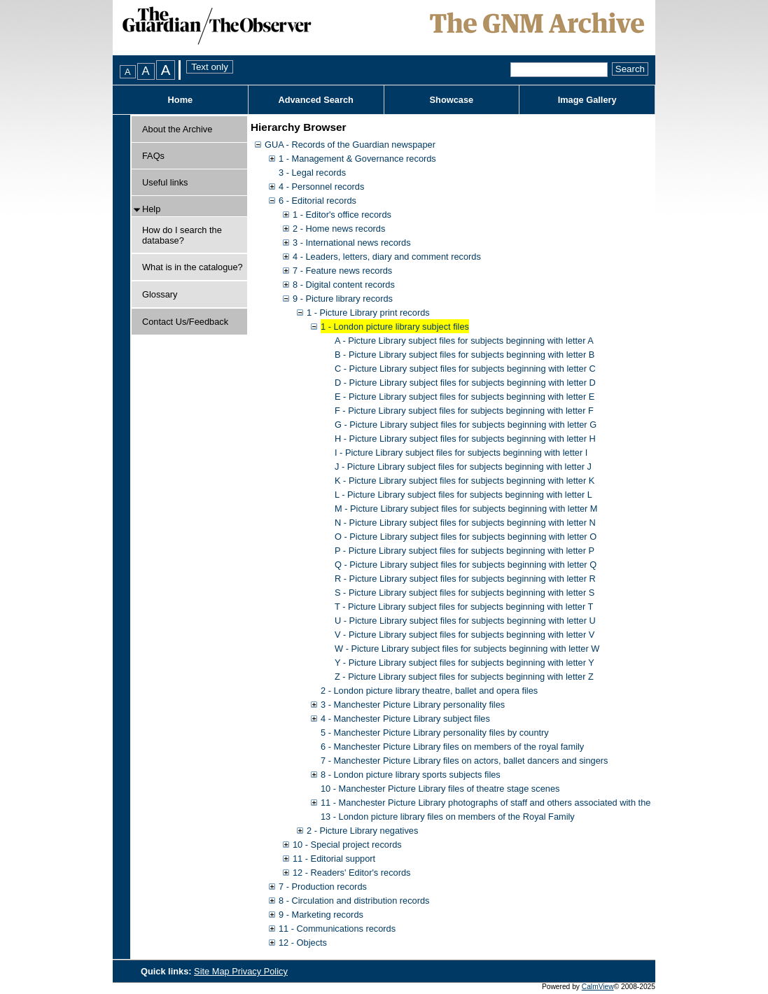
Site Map (213, 971)
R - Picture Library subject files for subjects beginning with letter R (465, 578)
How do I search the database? (182, 235)
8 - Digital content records (344, 284)
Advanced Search (315, 99)
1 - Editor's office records (342, 214)
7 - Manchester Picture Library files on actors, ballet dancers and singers (464, 760)
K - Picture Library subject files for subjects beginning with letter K (464, 480)
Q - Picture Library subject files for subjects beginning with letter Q (465, 564)
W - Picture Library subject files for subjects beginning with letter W (467, 648)
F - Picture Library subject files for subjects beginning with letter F (464, 410)
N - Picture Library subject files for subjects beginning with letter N (465, 522)
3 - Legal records (312, 172)
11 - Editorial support (334, 858)
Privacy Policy (260, 971)
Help (151, 209)
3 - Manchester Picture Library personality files (413, 704)
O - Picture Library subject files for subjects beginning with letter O (465, 536)
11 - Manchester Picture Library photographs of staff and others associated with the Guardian (505, 802)
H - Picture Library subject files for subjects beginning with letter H (465, 438)
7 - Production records (323, 886)
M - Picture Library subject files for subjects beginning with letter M (466, 508)
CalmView (598, 986)
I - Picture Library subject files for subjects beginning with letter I (461, 452)
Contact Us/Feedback (185, 321)
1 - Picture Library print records (368, 312)
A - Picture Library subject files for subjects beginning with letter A (464, 340)
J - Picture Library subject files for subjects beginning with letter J (463, 466)
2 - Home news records (339, 228)
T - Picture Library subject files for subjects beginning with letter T (464, 606)
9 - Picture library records (343, 298)
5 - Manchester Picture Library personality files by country (435, 732)
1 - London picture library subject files (395, 326)
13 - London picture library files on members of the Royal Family (448, 816)
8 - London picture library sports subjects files (411, 774)
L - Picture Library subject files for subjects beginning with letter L (463, 494)
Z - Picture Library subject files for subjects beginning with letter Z (464, 676)
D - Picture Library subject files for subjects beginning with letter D (465, 382)
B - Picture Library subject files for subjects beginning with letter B (464, 354)
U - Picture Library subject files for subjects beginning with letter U (465, 620)
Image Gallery (587, 99)
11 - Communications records (337, 928)
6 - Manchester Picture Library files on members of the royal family (452, 746)
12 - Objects (303, 942)
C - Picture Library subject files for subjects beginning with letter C (465, 368)
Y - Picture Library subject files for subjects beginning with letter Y (464, 662)
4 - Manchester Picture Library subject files (405, 718)
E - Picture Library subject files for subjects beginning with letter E (464, 396)
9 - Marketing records (321, 914)
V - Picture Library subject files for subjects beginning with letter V (464, 634)
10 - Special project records (347, 844)
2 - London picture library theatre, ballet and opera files (429, 690)
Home (180, 99)
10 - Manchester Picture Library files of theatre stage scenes (440, 788)
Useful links (165, 182)
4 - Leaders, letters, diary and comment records (387, 256)
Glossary (160, 294)
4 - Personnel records (321, 186)
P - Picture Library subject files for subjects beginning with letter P (464, 550)
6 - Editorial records (317, 200)
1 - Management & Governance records (357, 158)
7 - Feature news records (342, 270)
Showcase (452, 99)
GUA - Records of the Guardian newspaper (350, 144)
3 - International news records (352, 242)
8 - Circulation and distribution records (354, 900)
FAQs (153, 155)
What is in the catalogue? (192, 267)
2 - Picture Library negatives (362, 830)
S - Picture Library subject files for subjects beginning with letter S (464, 592)
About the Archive (177, 129)
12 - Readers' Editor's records (351, 872)
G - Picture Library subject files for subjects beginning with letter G (465, 424)
